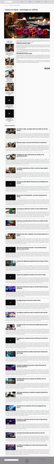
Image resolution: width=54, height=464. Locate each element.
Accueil (5, 5)
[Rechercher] (8, 1)
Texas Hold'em (38, 1)
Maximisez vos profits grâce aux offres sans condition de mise (32, 221)
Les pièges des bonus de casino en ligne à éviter (29, 300)
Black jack (30, 1)
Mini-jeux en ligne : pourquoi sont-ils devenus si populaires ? (9, 67)
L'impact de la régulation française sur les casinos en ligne (31, 274)
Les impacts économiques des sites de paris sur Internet (31, 433)
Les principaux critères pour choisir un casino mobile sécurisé (32, 208)
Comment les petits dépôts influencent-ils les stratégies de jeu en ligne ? (9, 106)
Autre (46, 1)
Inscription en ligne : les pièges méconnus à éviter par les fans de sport (9, 54)
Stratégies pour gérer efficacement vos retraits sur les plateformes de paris (9, 80)
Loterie (22, 1)
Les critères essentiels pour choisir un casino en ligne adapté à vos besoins (9, 93)
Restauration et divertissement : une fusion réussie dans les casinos (9, 120)
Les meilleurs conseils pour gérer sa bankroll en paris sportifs (32, 312)
